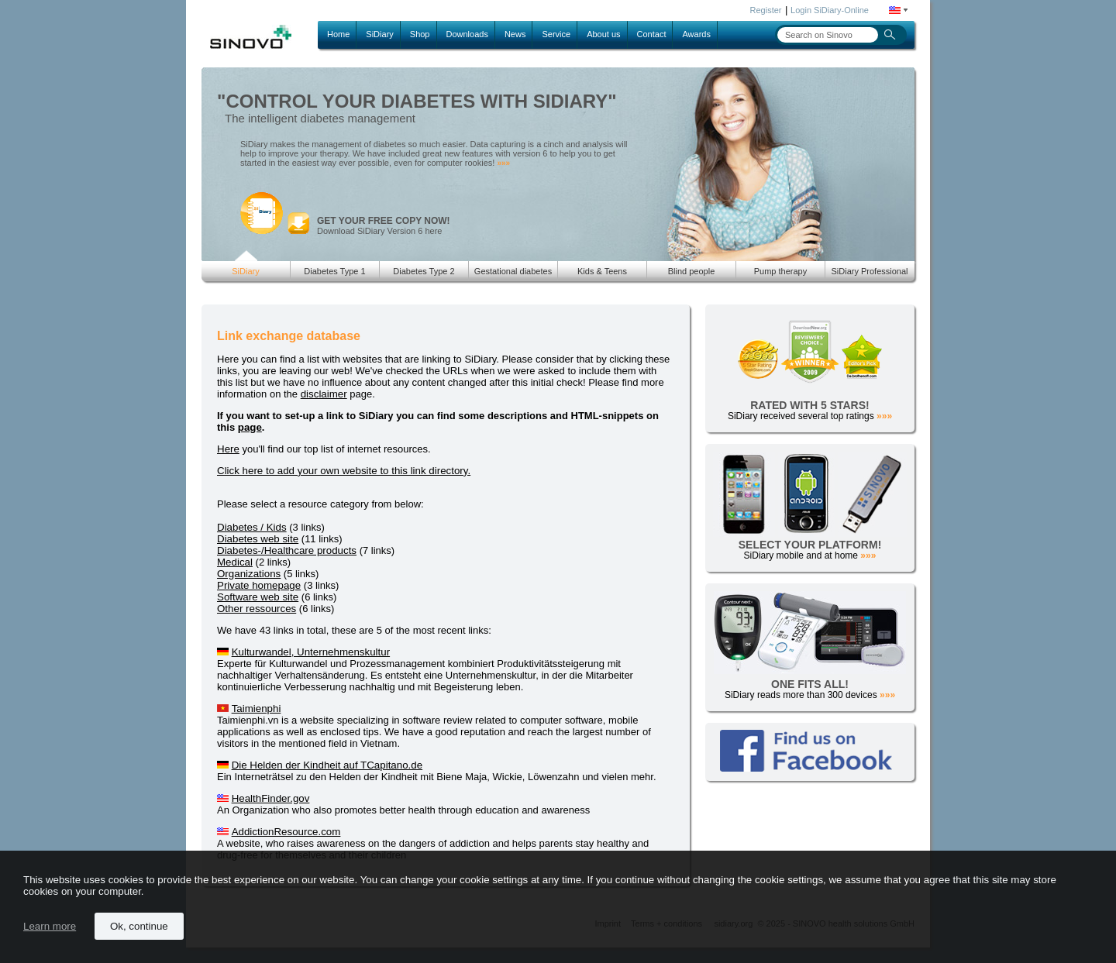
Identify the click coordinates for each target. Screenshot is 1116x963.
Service (556, 34)
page (250, 427)
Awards (696, 34)
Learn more (49, 926)
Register (766, 10)
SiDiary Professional (869, 271)
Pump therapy (780, 271)
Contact (651, 34)
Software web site (257, 597)
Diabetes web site (257, 539)
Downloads (467, 34)
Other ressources (256, 608)
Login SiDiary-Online (829, 10)
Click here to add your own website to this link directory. (343, 470)
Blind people (691, 271)
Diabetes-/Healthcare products (286, 550)
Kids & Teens (602, 271)
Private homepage (259, 585)
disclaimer (324, 394)
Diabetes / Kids (252, 527)
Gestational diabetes (513, 271)
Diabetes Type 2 (423, 271)
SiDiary (379, 34)
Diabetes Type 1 (334, 271)
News (515, 34)
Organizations (249, 574)
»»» (503, 163)
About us (603, 34)
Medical (235, 562)
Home (338, 34)
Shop (420, 34)
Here (228, 449)
